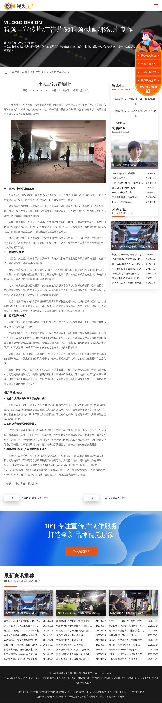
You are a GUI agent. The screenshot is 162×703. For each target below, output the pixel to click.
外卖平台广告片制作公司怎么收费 (125, 621)
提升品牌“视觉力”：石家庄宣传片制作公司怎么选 (128, 264)
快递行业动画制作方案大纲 (69, 645)
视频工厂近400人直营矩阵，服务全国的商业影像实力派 (128, 254)
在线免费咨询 (81, 551)
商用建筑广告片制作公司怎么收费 (73, 621)
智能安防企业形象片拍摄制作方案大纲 (75, 630)
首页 (24, 72)
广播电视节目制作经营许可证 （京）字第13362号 (116, 678)
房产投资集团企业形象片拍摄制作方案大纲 (23, 659)
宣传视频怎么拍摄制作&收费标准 (128, 273)
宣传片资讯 (36, 72)
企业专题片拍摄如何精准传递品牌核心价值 (128, 269)
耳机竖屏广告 (118, 178)
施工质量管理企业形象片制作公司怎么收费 (75, 649)
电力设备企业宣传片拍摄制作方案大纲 (127, 626)
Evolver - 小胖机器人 (122, 202)
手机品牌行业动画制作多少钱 (123, 635)
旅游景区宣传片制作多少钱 (69, 635)
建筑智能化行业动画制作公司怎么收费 (75, 659)
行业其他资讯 (150, 111)
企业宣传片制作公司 (119, 692)
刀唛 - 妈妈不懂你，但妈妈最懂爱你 (128, 183)
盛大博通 (22, 692)
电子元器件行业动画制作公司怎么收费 (75, 626)
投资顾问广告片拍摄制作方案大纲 (20, 654)
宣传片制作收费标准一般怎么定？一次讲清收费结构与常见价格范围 (128, 278)
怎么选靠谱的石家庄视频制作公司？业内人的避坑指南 (128, 259)
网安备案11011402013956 (79, 678)
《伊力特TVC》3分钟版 (123, 173)
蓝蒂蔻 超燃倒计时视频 (123, 188)
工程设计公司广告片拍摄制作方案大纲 (127, 654)
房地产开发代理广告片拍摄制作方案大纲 (127, 640)
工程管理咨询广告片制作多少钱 (124, 659)
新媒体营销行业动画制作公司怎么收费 (75, 654)
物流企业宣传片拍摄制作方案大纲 (128, 283)
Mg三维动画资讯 (135, 113)
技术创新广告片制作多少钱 (69, 640)
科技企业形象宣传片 (122, 192)
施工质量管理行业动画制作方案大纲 (126, 630)
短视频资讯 (150, 99)
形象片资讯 (120, 111)
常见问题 (120, 123)
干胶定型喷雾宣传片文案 (114, 498)
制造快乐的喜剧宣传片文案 (35, 498)
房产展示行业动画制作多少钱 (123, 649)
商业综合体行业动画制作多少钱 (124, 645)
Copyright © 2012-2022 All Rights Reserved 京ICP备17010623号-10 (35, 678)
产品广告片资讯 (135, 101)
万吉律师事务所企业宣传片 (125, 197)
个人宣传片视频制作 (57, 72)
